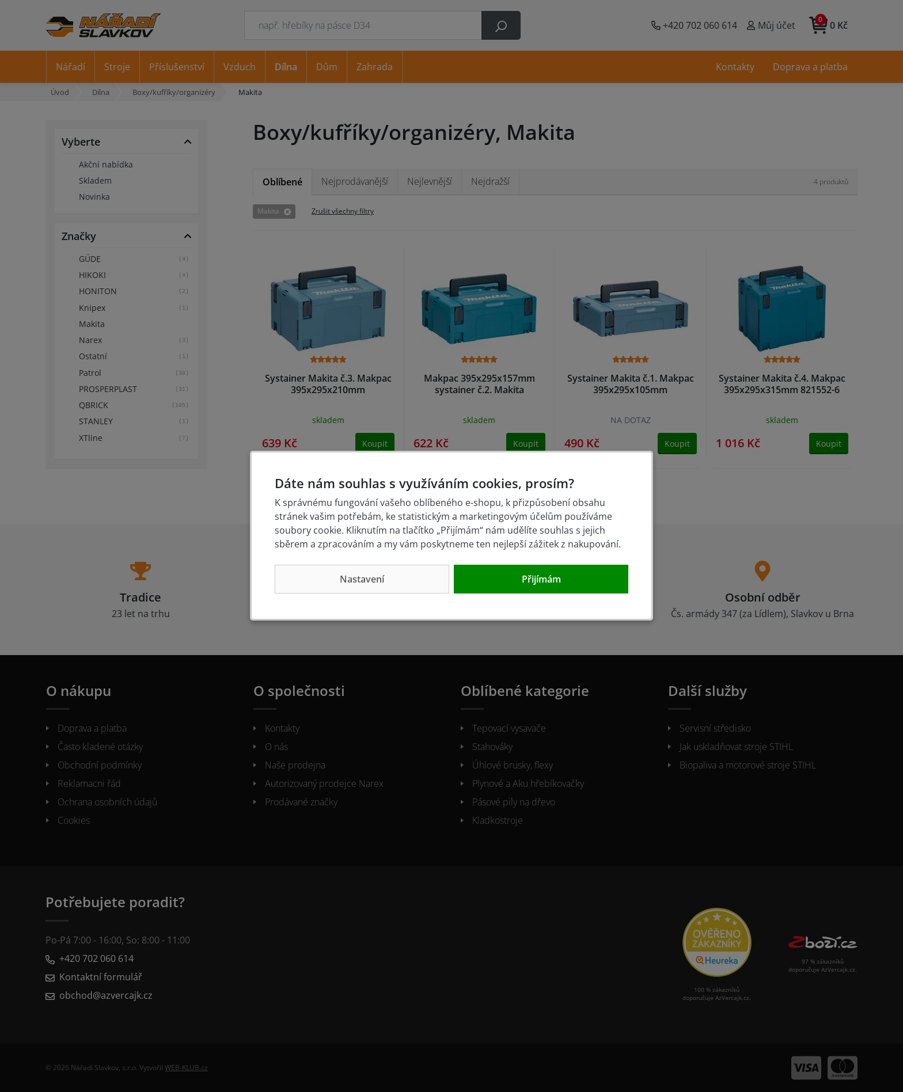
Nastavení (362, 579)
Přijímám (541, 579)
